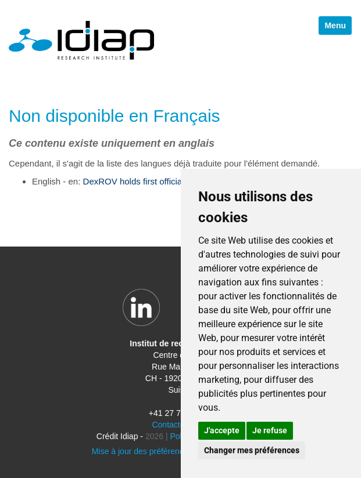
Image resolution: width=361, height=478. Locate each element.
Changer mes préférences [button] (251, 450)
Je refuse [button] (269, 430)
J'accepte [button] (222, 430)
